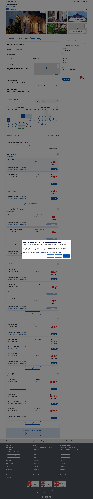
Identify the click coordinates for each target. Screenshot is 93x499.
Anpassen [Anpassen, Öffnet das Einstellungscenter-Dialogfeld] (58, 256)
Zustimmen (66, 256)
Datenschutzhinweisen (42, 252)
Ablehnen (50, 256)
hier (60, 252)
